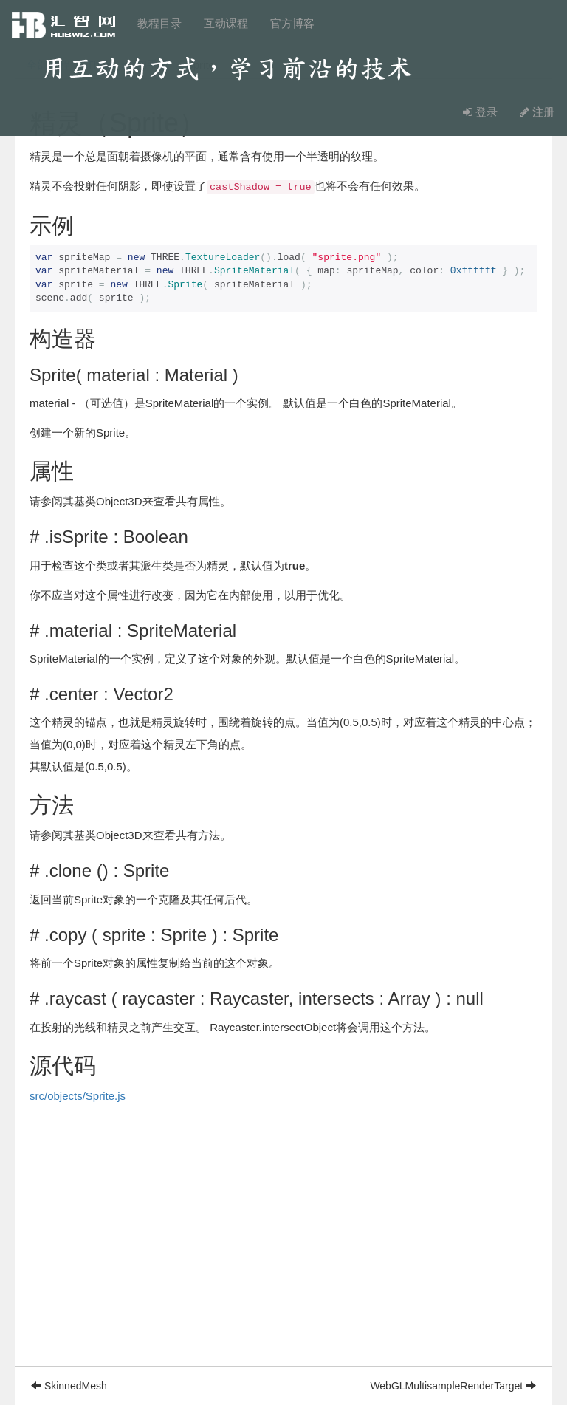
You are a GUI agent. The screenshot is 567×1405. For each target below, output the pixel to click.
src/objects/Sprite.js (78, 1096)
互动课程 (226, 23)
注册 (537, 112)
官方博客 (292, 23)
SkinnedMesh (69, 1386)
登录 (480, 112)
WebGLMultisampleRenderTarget (453, 1386)
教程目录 (159, 23)
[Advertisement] (283, 1262)
